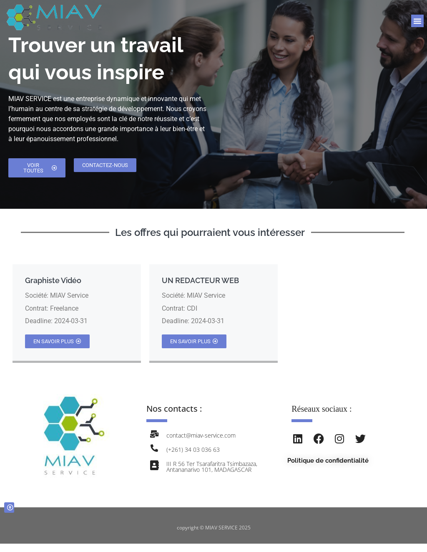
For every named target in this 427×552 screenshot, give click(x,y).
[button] (417, 21)
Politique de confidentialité (328, 460)
